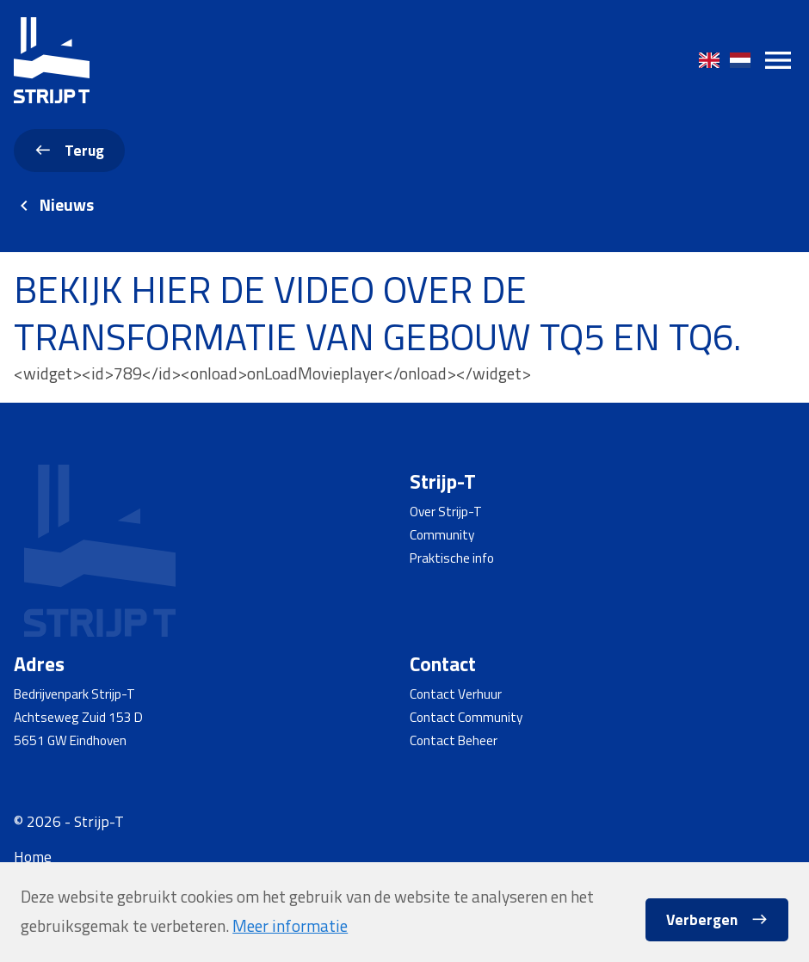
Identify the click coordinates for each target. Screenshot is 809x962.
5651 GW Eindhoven (70, 740)
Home (33, 856)
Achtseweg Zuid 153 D (78, 716)
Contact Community (466, 716)
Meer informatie (290, 926)
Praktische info (452, 557)
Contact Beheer (453, 740)
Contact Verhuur (456, 693)
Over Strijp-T (446, 511)
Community (442, 534)
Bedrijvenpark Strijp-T (74, 693)
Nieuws (67, 205)
